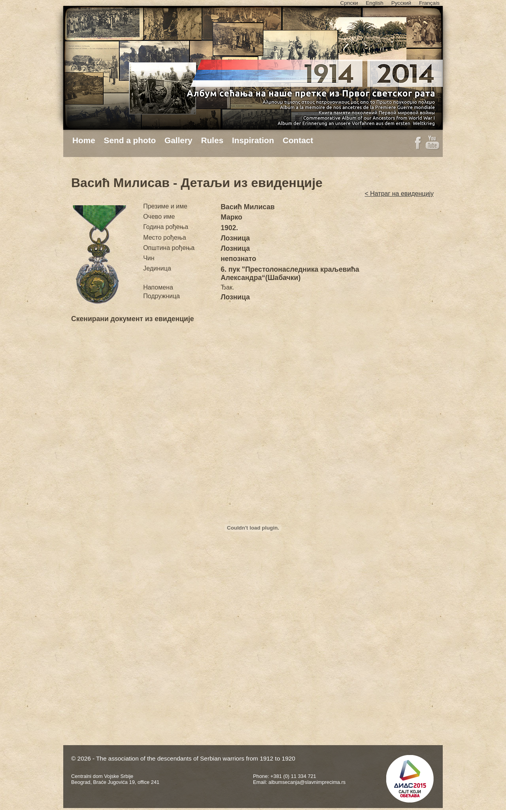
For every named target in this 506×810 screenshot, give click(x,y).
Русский (401, 3)
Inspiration (253, 140)
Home (83, 140)
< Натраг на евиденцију (399, 193)
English (374, 3)
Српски (349, 3)
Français (429, 3)
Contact (298, 140)
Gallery (178, 140)
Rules (212, 140)
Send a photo (130, 140)
